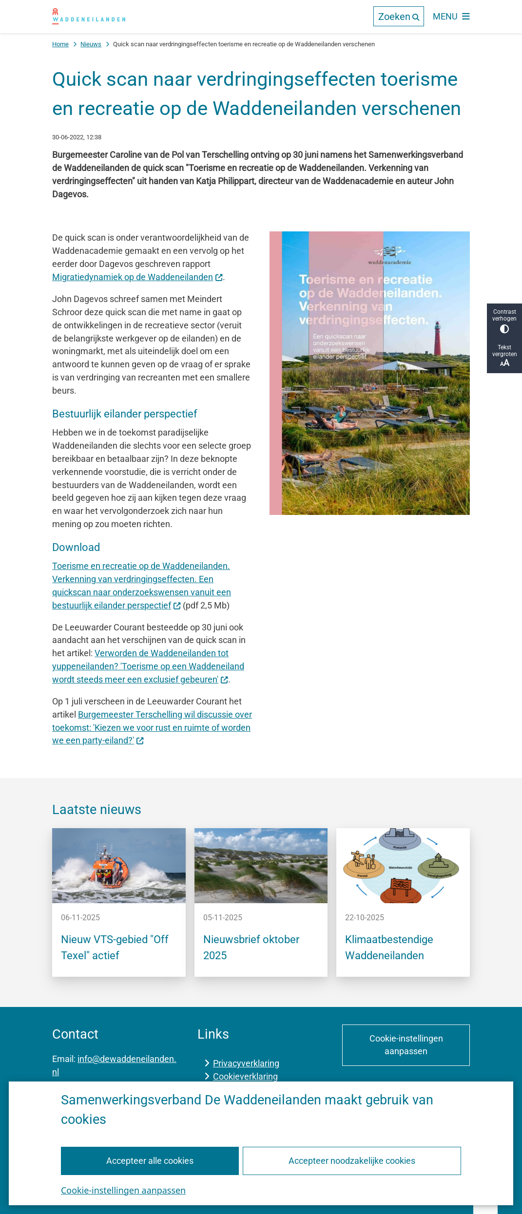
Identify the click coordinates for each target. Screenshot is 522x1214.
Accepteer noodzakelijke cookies (352, 1160)
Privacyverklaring (246, 1063)
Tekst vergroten (504, 356)
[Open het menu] (451, 16)
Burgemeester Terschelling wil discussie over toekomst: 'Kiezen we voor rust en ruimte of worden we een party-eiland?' (152, 727)
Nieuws (90, 44)
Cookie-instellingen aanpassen (123, 1189)
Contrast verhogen (504, 320)
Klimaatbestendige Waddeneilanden (389, 947)
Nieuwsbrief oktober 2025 (251, 947)
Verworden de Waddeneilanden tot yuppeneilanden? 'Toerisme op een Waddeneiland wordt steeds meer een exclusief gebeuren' (148, 666)
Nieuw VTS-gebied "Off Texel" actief (115, 947)
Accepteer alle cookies (149, 1160)
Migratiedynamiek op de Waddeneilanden (137, 277)
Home (60, 44)
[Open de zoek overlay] (398, 16)
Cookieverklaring (245, 1076)
